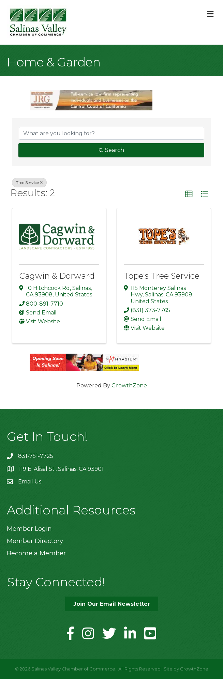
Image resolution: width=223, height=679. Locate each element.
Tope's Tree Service (161, 276)
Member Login (29, 529)
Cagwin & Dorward (57, 276)
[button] (189, 194)
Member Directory (35, 541)
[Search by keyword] (111, 133)
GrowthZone (129, 385)
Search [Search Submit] (111, 150)
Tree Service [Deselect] (29, 182)
